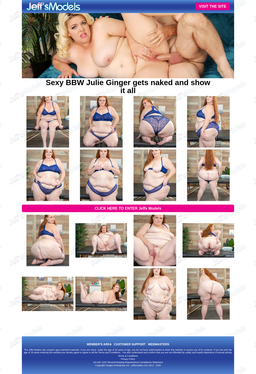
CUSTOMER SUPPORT (130, 344)
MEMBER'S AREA (99, 344)
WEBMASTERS (158, 344)
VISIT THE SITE (212, 6)
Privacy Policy (128, 359)
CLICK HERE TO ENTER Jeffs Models (128, 208)
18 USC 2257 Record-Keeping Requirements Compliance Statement (128, 362)
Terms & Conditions (128, 356)
